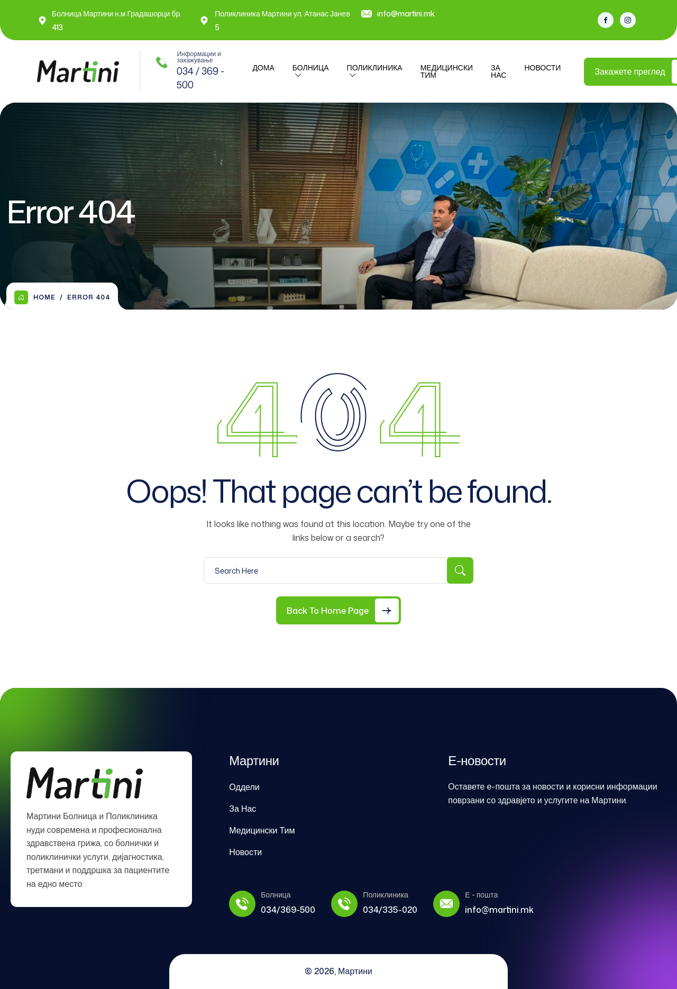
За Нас (498, 71)
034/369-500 (288, 909)
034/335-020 (390, 909)
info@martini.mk (406, 13)
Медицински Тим (446, 71)
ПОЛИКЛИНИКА (374, 67)
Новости (542, 67)
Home (35, 297)
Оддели (244, 787)
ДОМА (263, 67)
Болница (310, 67)
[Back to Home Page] (338, 610)
